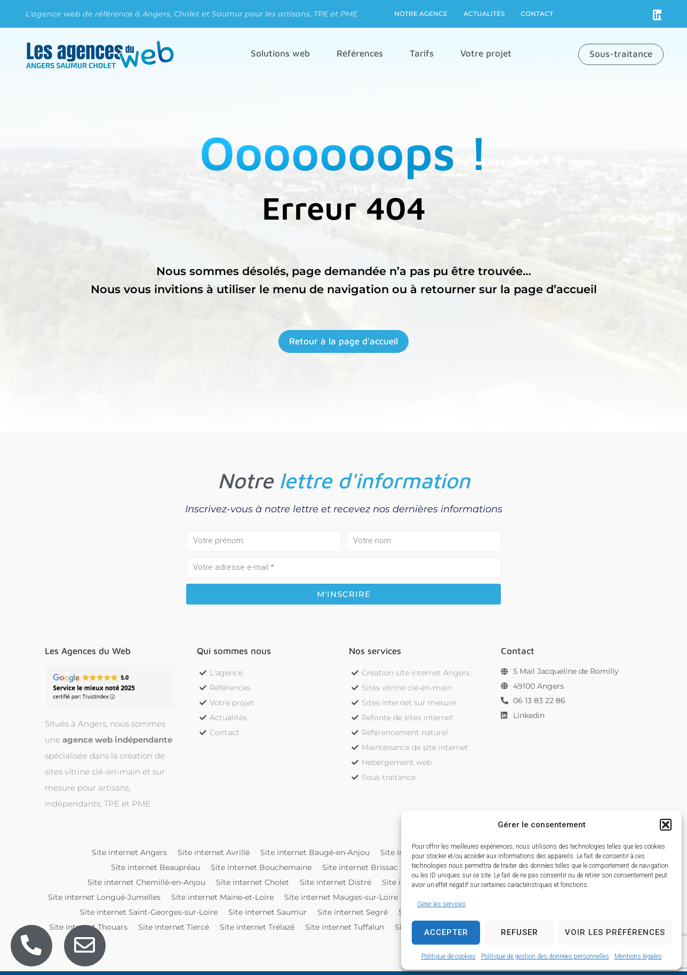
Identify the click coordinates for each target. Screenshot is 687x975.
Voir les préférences (615, 932)
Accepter (446, 932)
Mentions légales (638, 956)
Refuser (519, 932)
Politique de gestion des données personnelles (545, 956)
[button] (665, 824)
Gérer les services (441, 904)
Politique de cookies (448, 956)
